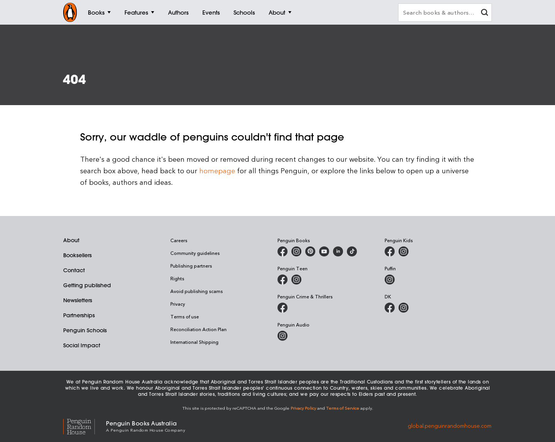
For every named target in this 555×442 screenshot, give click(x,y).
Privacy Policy (303, 408)
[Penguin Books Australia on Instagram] (296, 251)
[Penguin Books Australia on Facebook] (283, 251)
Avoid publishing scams (196, 291)
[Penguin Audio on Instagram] (283, 336)
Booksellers (77, 255)
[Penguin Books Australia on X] (310, 251)
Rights (177, 278)
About (71, 240)
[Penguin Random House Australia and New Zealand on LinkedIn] (338, 251)
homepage (217, 170)
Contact (74, 270)
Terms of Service (342, 408)
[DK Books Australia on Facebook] (390, 308)
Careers (178, 240)
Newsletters (77, 300)
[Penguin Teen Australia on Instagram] (296, 280)
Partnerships (79, 315)
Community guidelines (195, 252)
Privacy (177, 303)
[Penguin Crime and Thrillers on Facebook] (283, 308)
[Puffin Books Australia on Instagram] (390, 280)
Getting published (87, 285)
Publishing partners (191, 265)
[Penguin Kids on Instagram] (404, 251)
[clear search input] (484, 13)
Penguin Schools (85, 330)
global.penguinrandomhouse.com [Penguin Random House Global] (449, 426)
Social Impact (81, 345)
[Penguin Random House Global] (84, 425)
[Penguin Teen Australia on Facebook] (283, 280)
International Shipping (194, 341)
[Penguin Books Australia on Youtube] (324, 251)
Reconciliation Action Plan (198, 329)
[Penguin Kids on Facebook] (390, 251)
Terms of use (184, 316)
